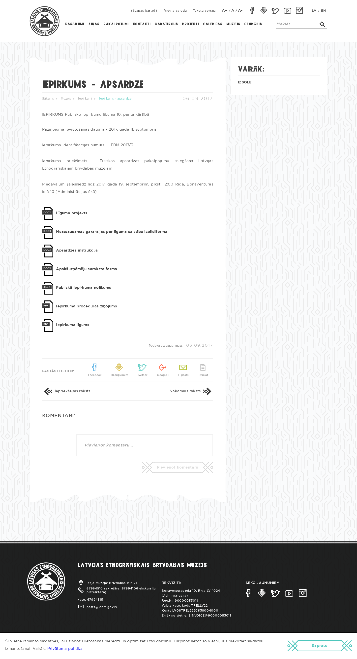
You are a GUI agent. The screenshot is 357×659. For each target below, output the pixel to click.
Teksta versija (204, 10)
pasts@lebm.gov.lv (97, 607)
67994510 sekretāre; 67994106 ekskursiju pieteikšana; (116, 590)
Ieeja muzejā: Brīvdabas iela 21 (107, 583)
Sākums (48, 98)
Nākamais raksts (191, 391)
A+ (225, 10)
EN (323, 10)
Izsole (245, 82)
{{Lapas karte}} (144, 10)
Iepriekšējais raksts (66, 391)
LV (314, 10)
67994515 (95, 599)
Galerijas (212, 24)
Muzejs (233, 24)
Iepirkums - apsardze (115, 98)
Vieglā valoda (175, 10)
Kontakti (142, 24)
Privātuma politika (65, 649)
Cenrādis (253, 24)
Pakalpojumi (116, 24)
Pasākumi (74, 24)
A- (240, 10)
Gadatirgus (166, 24)
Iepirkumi (85, 98)
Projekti (190, 24)
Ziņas (93, 24)
